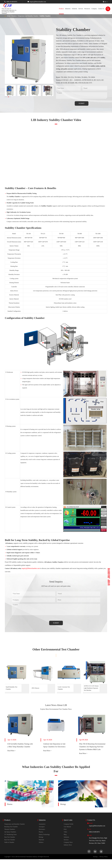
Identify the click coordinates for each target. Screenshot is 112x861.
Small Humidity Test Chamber (11, 688)
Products (61, 8)
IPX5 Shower (35, 688)
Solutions (74, 8)
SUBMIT (82, 103)
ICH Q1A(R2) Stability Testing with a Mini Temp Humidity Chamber (20, 747)
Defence (41, 844)
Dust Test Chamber (9, 839)
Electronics (42, 831)
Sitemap (95, 858)
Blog (65, 836)
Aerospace (42, 828)
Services (80, 8)
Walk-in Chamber (9, 844)
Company (94, 8)
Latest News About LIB (56, 706)
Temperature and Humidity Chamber (28, 16)
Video (65, 833)
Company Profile (68, 826)
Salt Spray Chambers (10, 833)
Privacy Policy (104, 858)
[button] (5, 96)
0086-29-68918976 (10, 1)
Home (8, 16)
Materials (41, 841)
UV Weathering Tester (10, 836)
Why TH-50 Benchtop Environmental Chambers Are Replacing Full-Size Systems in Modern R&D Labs (92, 748)
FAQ (65, 831)
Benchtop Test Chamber (11, 828)
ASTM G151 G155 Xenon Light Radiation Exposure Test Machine (91, 688)
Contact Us (101, 8)
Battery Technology (44, 836)
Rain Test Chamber (9, 841)
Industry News (68, 846)
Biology (63, 806)
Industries (68, 8)
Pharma (9, 806)
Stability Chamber (45, 16)
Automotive (42, 826)
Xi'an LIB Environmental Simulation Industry (24, 858)
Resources (87, 8)
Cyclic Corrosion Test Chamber (64, 688)
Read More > (11, 752)
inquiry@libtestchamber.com (37, 1)
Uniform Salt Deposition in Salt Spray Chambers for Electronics (54, 747)
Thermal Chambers (9, 831)
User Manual (67, 828)
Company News (68, 844)
